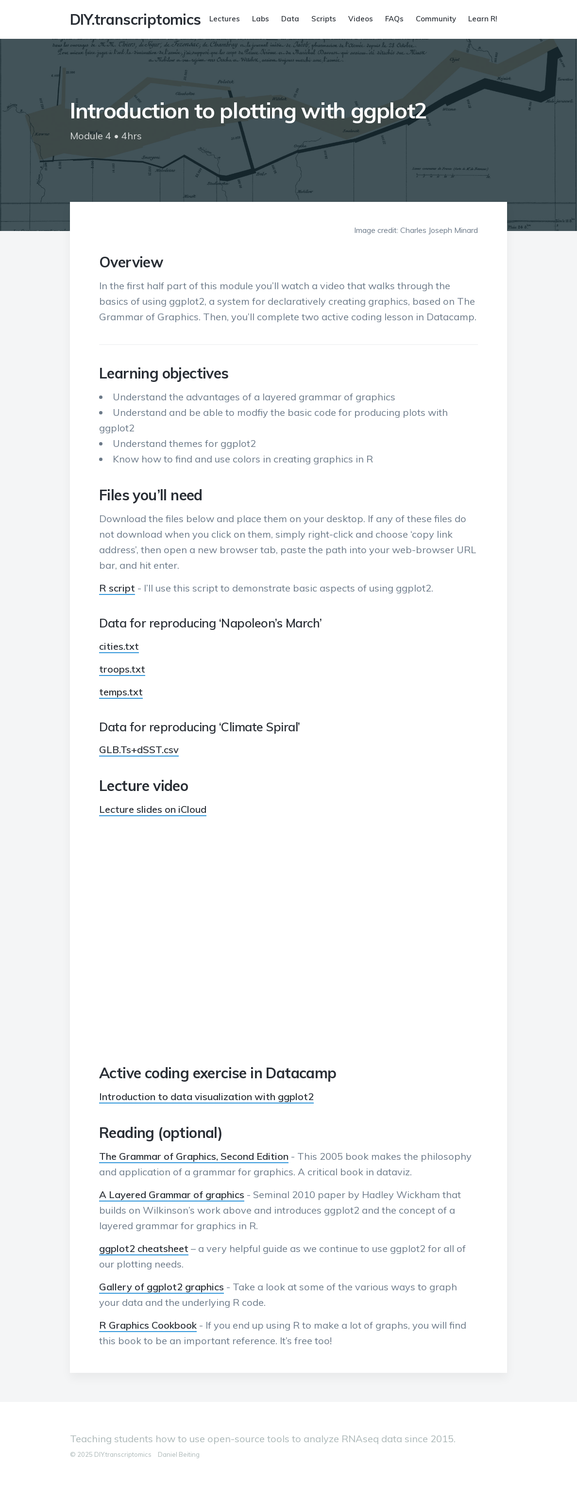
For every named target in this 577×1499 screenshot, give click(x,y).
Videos (360, 18)
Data (290, 18)
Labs (260, 18)
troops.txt (122, 669)
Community (436, 18)
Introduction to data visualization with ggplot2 (206, 1096)
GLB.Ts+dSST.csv (139, 749)
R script (117, 588)
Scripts (323, 18)
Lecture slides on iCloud (152, 809)
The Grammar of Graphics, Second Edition (193, 1156)
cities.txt (119, 646)
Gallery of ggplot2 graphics (161, 1287)
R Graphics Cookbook (148, 1325)
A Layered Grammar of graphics (171, 1194)
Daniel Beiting (179, 1454)
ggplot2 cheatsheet (143, 1248)
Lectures (224, 18)
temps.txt (121, 692)
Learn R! (482, 18)
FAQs (394, 18)
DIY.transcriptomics (135, 19)
